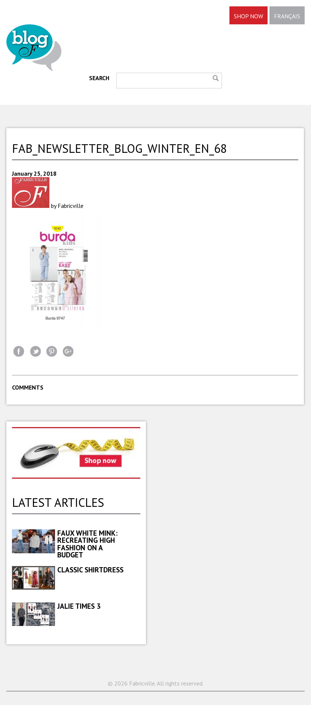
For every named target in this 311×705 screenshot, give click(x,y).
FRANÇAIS (287, 16)
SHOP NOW (248, 16)
